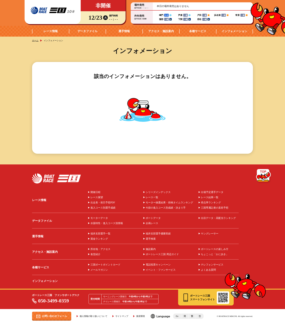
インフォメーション (234, 31)
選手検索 (151, 239)
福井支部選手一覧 (100, 233)
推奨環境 (140, 316)
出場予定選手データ (212, 192)
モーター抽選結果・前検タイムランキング (169, 202)
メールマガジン (99, 270)
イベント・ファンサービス (161, 270)
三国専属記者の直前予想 (214, 208)
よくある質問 (208, 270)
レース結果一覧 (209, 197)
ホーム (35, 40)
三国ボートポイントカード (105, 265)
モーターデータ (99, 218)
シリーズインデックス (158, 192)
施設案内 (151, 249)
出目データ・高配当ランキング (218, 218)
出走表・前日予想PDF (102, 202)
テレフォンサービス (212, 265)
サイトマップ (121, 316)
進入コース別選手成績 (102, 208)
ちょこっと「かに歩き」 (214, 254)
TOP (264, 176)
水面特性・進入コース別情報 (106, 223)
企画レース (152, 223)
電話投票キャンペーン (158, 265)
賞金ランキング (99, 239)
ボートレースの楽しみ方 (214, 249)
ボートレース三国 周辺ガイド (162, 254)
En (177, 316)
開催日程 (95, 192)
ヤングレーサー (209, 233)
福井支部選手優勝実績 (158, 233)
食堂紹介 (95, 254)
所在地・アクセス (100, 249)
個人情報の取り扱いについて (93, 316)
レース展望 (96, 197)
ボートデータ (153, 218)
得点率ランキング (211, 202)
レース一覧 (152, 197)
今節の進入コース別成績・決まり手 (166, 208)
